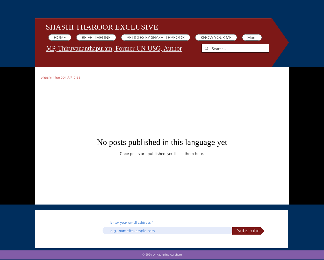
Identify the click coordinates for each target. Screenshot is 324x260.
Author (172, 48)
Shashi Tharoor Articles (60, 77)
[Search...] (235, 49)
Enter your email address (130, 222)
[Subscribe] (248, 231)
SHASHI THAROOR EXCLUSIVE (102, 27)
